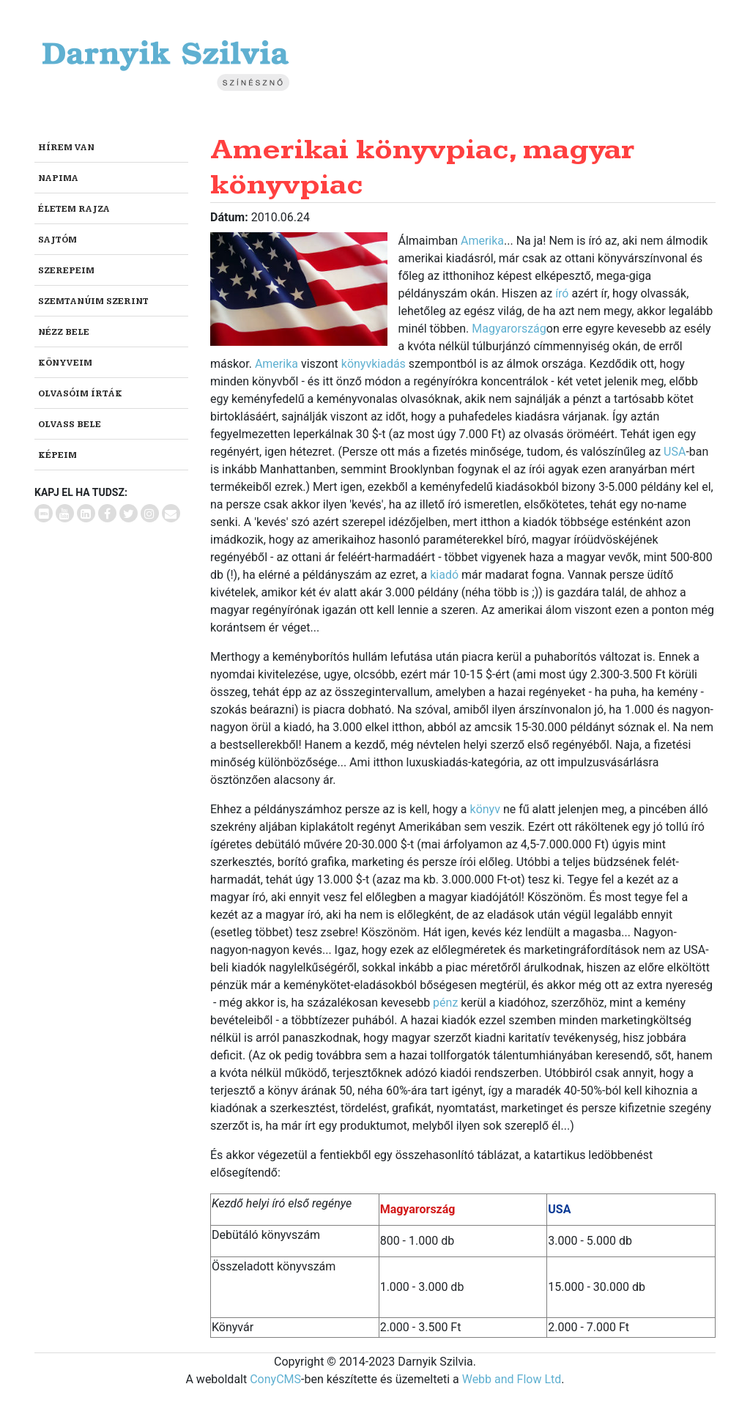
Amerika (482, 241)
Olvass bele (69, 424)
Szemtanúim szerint (93, 301)
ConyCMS (275, 1379)
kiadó (444, 575)
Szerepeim (66, 270)
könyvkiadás (373, 364)
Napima (58, 178)
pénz (445, 1003)
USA (675, 452)
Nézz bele (63, 332)
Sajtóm (57, 239)
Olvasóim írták (80, 393)
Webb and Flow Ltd (512, 1379)
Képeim (57, 455)
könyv (485, 809)
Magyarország (509, 329)
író (561, 293)
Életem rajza (74, 209)
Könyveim (65, 363)
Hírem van (66, 147)
